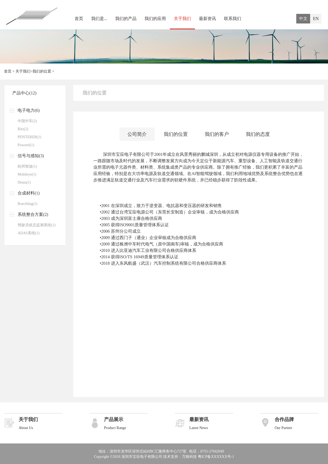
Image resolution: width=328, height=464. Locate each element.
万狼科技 (189, 457)
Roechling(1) (27, 204)
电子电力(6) (29, 110)
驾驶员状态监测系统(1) (36, 225)
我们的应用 (155, 18)
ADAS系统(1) (28, 233)
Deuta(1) (24, 182)
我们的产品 (126, 18)
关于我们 (182, 18)
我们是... (99, 18)
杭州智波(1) (27, 166)
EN (316, 18)
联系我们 (232, 18)
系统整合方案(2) (33, 214)
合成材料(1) (29, 193)
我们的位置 (42, 71)
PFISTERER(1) (29, 137)
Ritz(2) (23, 129)
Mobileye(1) (27, 174)
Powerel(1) (26, 145)
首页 (79, 18)
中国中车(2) (27, 121)
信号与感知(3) (31, 155)
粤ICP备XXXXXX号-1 (216, 457)
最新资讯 (207, 18)
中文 (303, 18)
